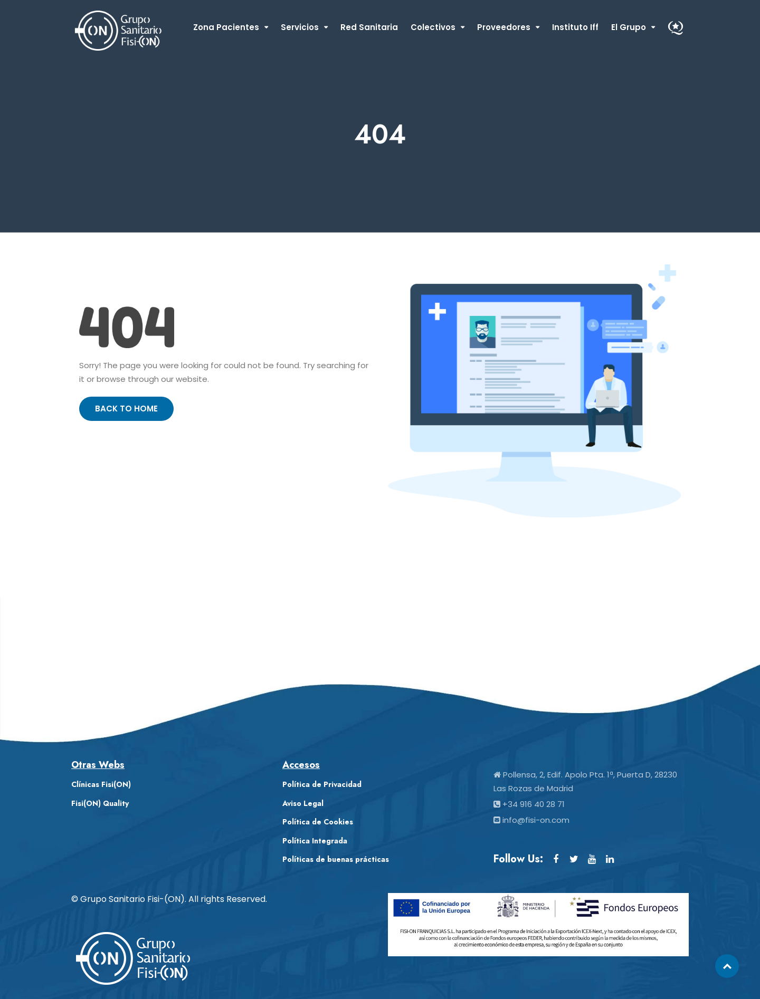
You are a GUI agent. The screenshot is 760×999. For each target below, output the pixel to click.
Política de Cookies (317, 822)
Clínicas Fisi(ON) (101, 784)
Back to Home (126, 408)
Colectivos (433, 27)
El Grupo (628, 27)
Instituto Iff (575, 27)
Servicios (300, 27)
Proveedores (503, 27)
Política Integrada (314, 840)
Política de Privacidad (322, 784)
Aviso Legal (303, 803)
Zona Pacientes (226, 27)
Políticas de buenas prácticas (335, 859)
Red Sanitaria (369, 27)
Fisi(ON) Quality (100, 803)
